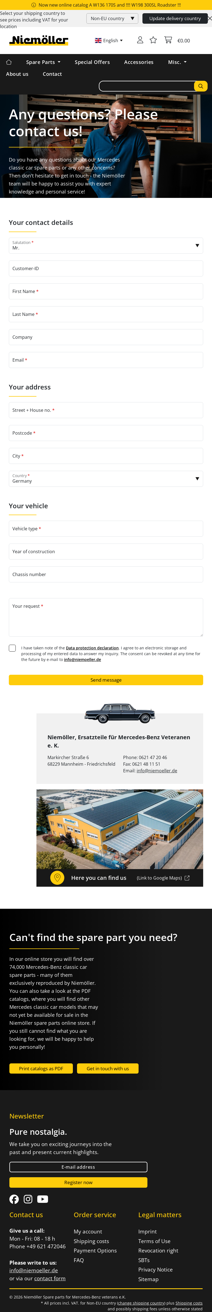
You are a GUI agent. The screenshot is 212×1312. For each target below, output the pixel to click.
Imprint (147, 1231)
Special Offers (92, 62)
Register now (78, 1182)
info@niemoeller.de (82, 659)
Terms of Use (154, 1241)
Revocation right (158, 1250)
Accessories (139, 62)
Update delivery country (175, 18)
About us (17, 74)
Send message (106, 680)
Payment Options (95, 1250)
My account (88, 1231)
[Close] (210, 18)
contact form (50, 1278)
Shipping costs (91, 1241)
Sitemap (148, 1279)
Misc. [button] (175, 62)
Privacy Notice (155, 1269)
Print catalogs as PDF (41, 1068)
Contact (52, 74)
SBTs (144, 1260)
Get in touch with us (108, 1068)
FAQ (79, 1260)
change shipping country (141, 1303)
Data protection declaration (92, 647)
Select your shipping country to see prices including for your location (34, 19)
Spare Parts (41, 62)
